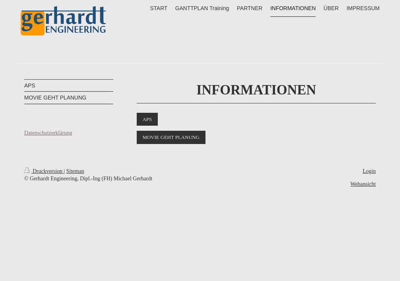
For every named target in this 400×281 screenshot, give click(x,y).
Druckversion (44, 171)
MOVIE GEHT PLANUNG (171, 137)
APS (147, 119)
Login (369, 171)
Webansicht (363, 184)
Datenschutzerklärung (48, 133)
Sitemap (75, 171)
